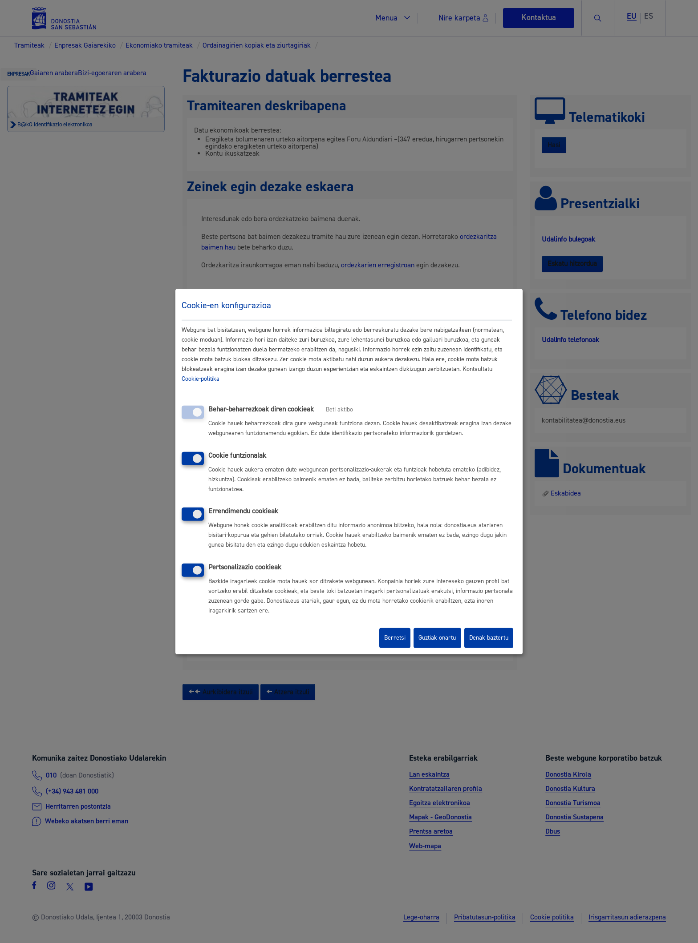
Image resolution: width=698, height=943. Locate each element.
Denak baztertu (488, 638)
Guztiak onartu (437, 638)
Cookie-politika (200, 379)
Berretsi (395, 638)
